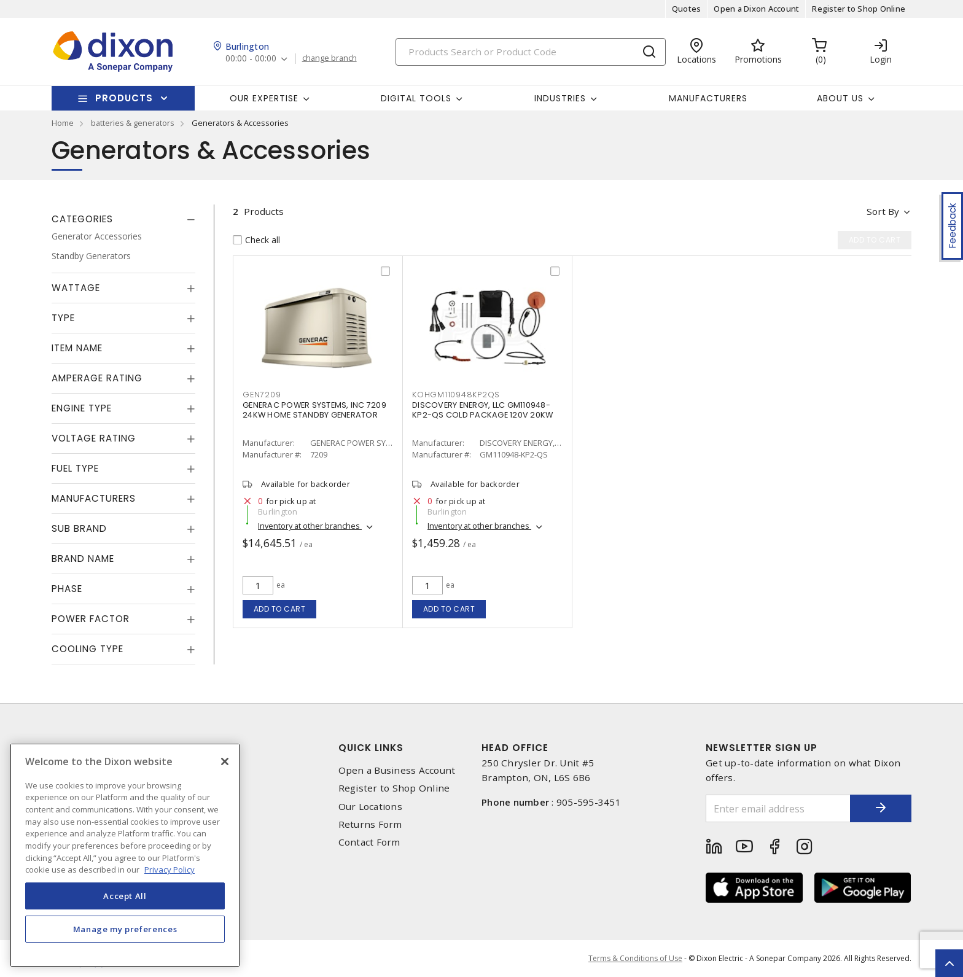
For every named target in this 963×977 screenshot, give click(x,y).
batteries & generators (132, 122)
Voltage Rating (94, 438)
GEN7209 (262, 394)
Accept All (125, 895)
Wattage (76, 287)
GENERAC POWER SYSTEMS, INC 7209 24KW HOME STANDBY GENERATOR (314, 410)
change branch (329, 58)
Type (63, 317)
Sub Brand (79, 528)
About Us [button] (840, 98)
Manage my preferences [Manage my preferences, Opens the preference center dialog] (125, 929)
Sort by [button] (883, 211)
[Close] (224, 761)
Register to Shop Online (858, 8)
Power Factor (91, 618)
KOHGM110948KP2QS (456, 394)
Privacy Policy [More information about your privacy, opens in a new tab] (169, 869)
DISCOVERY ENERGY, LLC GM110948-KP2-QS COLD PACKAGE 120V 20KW (482, 410)
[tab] (123, 219)
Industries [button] (560, 98)
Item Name (77, 347)
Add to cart (280, 609)
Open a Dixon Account (756, 8)
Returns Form (370, 824)
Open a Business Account (397, 770)
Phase (67, 588)
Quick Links (371, 747)
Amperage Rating (97, 378)
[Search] (531, 52)
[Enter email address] (778, 808)
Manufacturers (708, 98)
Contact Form (369, 842)
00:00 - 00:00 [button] (250, 58)
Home (63, 122)
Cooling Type (87, 648)
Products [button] (124, 97)
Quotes (686, 8)
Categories (82, 218)
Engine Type (82, 408)
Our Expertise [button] (264, 98)
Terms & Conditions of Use (635, 958)
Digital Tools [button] (416, 98)
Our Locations (370, 806)
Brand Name (83, 558)
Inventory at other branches (310, 525)
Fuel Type (75, 468)
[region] (125, 855)
